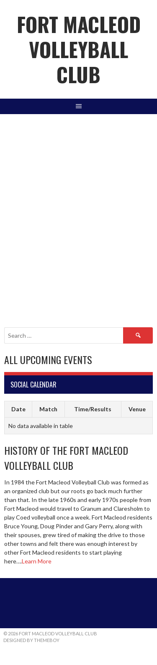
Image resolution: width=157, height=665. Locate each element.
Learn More (36, 561)
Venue (137, 409)
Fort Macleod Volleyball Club (79, 49)
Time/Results (92, 409)
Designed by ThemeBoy (31, 640)
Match (48, 409)
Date (18, 409)
